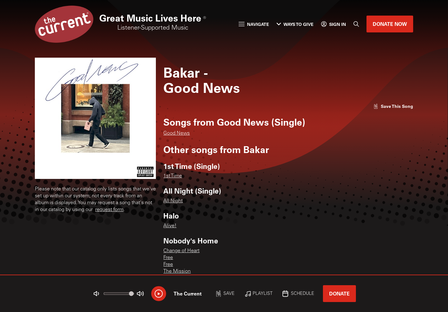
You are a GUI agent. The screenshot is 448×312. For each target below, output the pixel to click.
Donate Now (390, 24)
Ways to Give (295, 24)
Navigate (254, 24)
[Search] (356, 24)
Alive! (169, 225)
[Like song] (393, 106)
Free (168, 257)
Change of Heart (181, 250)
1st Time (172, 176)
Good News (176, 133)
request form (109, 209)
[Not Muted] (96, 293)
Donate (339, 293)
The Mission (177, 271)
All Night (173, 201)
